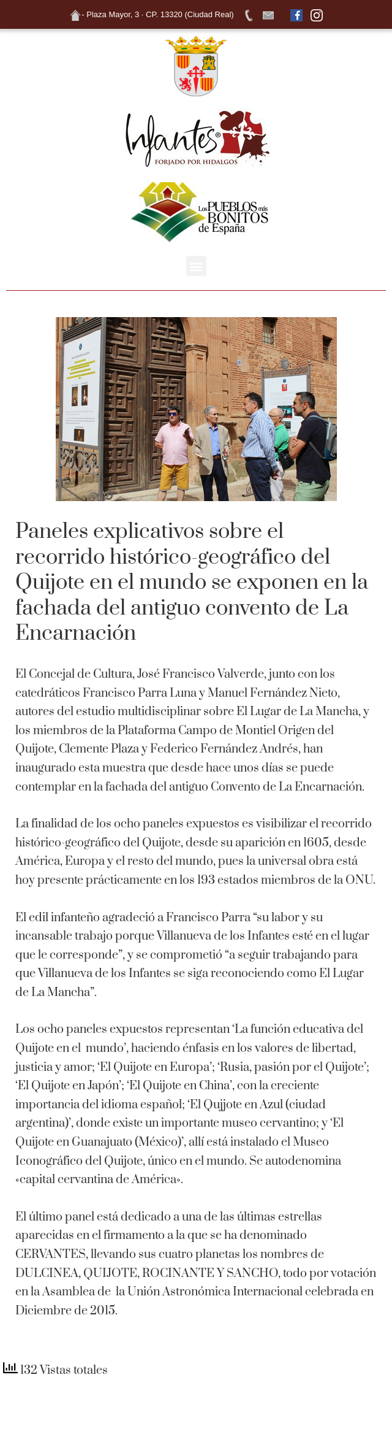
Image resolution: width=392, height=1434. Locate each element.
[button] (196, 266)
